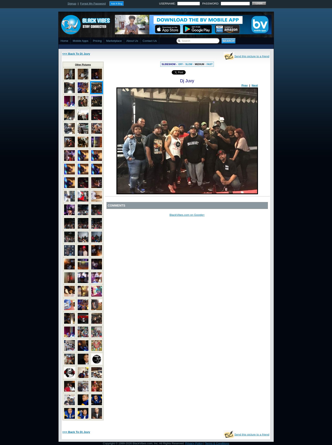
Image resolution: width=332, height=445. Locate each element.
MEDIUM (199, 64)
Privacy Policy (194, 443)
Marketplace (114, 40)
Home (64, 40)
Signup (72, 3)
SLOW (188, 64)
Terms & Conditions (217, 443)
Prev (244, 85)
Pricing (97, 40)
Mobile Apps (80, 40)
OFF (180, 64)
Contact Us (150, 40)
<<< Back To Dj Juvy (76, 53)
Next (255, 85)
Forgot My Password (93, 3)
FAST (209, 64)
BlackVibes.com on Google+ (187, 214)
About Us (132, 40)
